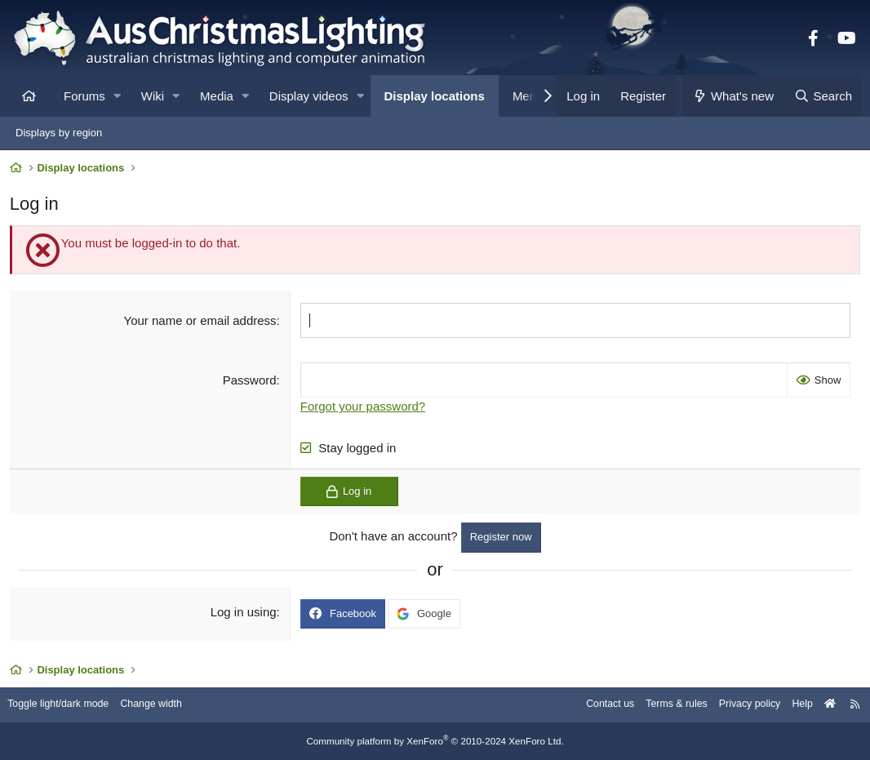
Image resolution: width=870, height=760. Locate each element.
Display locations (434, 96)
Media (216, 96)
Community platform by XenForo (435, 741)
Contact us (591, 705)
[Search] (822, 96)
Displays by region (59, 133)
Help (793, 705)
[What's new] (733, 96)
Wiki (152, 96)
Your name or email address (201, 323)
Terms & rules (660, 705)
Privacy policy (737, 705)
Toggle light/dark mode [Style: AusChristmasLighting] (69, 705)
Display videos (308, 96)
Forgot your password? (363, 409)
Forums (84, 96)
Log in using (244, 614)
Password (250, 382)
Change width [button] (166, 705)
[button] (117, 96)
